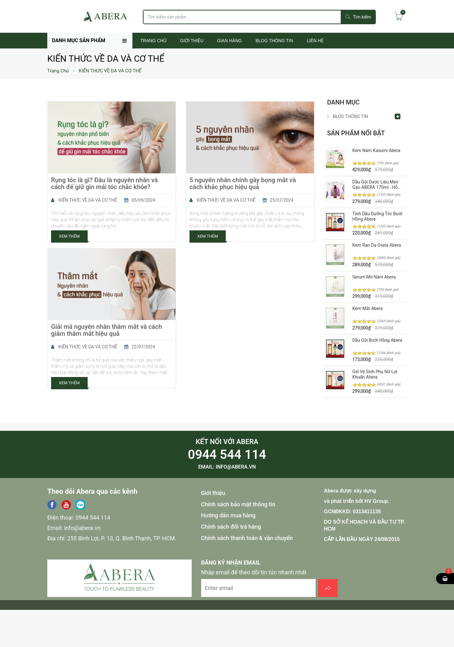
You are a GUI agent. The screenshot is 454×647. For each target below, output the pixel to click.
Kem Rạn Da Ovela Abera (376, 245)
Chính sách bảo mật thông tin (238, 504)
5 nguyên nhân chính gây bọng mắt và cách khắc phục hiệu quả (242, 183)
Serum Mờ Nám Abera (374, 276)
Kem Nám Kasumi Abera (376, 150)
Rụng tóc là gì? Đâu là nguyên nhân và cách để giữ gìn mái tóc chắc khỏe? (104, 183)
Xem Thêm (69, 236)
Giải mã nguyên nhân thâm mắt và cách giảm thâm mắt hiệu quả (106, 330)
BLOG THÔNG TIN (347, 116)
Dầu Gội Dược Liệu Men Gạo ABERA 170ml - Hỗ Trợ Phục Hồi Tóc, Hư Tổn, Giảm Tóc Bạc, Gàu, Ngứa (377, 184)
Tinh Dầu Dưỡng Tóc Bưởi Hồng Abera (377, 216)
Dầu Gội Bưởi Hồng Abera (377, 340)
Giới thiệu (213, 493)
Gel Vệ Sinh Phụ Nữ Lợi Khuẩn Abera (375, 374)
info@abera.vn (236, 467)
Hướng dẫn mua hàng (228, 515)
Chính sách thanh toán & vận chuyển (247, 538)
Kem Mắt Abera (367, 308)
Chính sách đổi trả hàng (231, 526)
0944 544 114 (227, 454)
